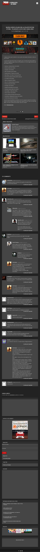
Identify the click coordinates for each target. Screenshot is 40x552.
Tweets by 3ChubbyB (7, 464)
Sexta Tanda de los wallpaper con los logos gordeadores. (10, 165)
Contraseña (4, 448)
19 (28, 31)
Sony (5, 522)
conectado (12, 395)
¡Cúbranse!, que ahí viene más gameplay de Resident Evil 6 (29, 165)
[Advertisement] (20, 14)
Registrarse (5, 455)
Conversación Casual (8, 509)
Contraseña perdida (6, 458)
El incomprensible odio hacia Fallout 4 (10, 516)
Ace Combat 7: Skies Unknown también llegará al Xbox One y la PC (28, 150)
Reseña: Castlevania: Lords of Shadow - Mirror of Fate (13, 503)
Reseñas (5, 504)
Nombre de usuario (5, 444)
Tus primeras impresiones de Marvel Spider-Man (12, 521)
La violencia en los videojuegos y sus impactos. (11, 512)
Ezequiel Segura (18, 31)
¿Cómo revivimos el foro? (7, 508)
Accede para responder (28, 184)
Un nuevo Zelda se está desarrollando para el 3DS (10, 150)
